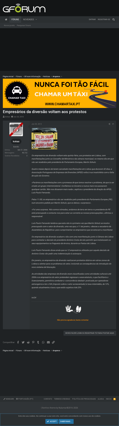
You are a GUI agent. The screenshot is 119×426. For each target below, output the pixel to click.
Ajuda (101, 399)
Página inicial (6, 19)
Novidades (28, 19)
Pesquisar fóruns (24, 25)
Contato (48, 399)
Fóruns (15, 19)
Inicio (108, 399)
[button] (36, 19)
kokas (7, 117)
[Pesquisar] (113, 19)
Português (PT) (24, 399)
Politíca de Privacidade (84, 399)
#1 (113, 124)
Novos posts (9, 25)
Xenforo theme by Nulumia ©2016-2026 (60, 408)
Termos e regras (62, 399)
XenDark (8, 399)
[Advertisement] (59, 49)
